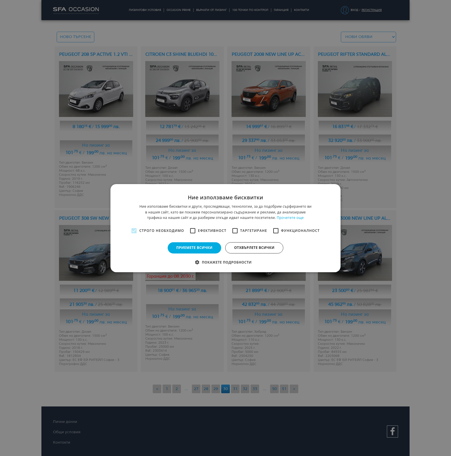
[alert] (225, 228)
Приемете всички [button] (194, 247)
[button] (225, 262)
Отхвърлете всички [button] (254, 247)
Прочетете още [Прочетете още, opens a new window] (290, 217)
